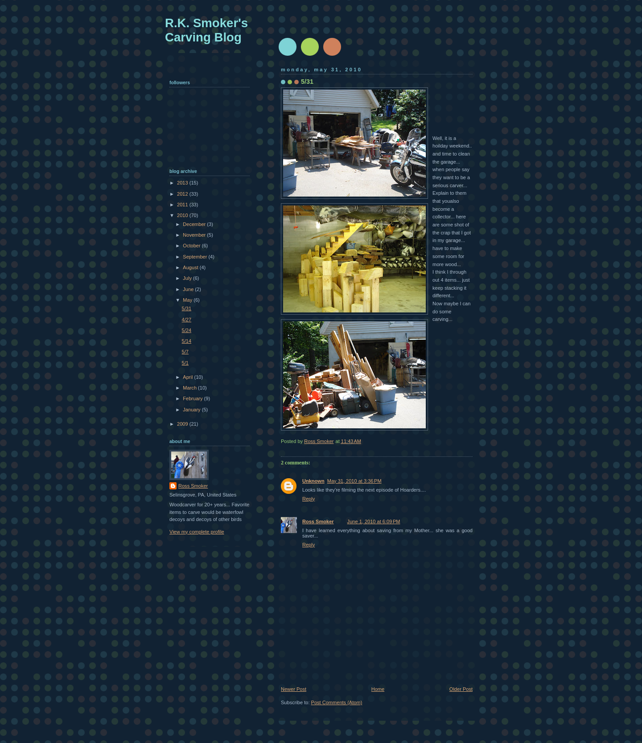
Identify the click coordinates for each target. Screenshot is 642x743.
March (190, 387)
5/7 (185, 351)
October (192, 245)
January (192, 409)
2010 (183, 215)
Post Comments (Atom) (336, 702)
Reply (308, 498)
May (188, 300)
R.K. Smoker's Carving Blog (206, 30)
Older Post (461, 689)
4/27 (187, 319)
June (189, 289)
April (188, 377)
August (191, 267)
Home (377, 689)
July (188, 278)
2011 (183, 204)
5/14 (187, 341)
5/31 (187, 308)
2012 (183, 194)
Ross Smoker (318, 521)
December (195, 224)
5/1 (185, 362)
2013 (183, 182)
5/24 (187, 330)
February (193, 398)
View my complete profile (196, 531)
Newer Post (293, 689)
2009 (183, 424)
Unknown (313, 481)
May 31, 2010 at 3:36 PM (354, 481)
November (195, 235)
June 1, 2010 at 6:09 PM (373, 521)
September (195, 256)
